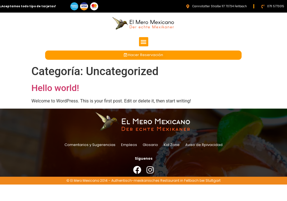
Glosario (150, 144)
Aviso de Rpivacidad (204, 144)
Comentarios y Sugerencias (89, 144)
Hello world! (55, 88)
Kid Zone (172, 144)
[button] (143, 41)
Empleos (129, 144)
